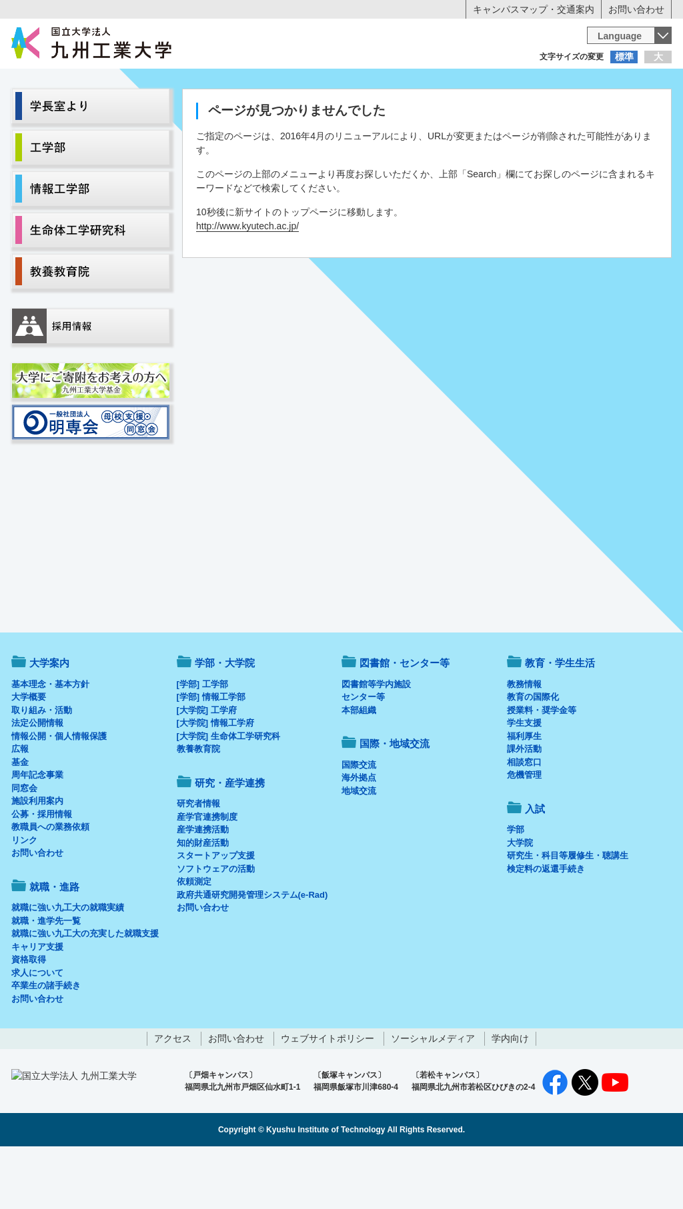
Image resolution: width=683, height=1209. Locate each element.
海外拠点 (359, 833)
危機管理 (524, 830)
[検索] (459, 43)
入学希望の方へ (77, 83)
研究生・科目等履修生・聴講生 (567, 911)
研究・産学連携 (465, 110)
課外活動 (524, 804)
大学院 (520, 898)
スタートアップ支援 (216, 911)
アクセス (172, 1093)
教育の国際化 (533, 752)
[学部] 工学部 (202, 739)
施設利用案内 (37, 856)
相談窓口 (524, 817)
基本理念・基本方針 (50, 739)
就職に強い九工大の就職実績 (67, 963)
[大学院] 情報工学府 (215, 778)
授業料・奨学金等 (541, 765)
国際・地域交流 (547, 110)
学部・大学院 (225, 718)
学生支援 (524, 778)
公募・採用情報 (41, 869)
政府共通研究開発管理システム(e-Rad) (252, 950)
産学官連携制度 (207, 872)
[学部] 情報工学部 (211, 752)
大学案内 (52, 110)
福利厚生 (524, 791)
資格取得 (28, 1015)
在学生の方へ (209, 83)
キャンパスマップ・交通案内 (533, 9)
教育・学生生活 (300, 110)
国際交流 (359, 820)
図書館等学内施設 (376, 739)
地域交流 (359, 846)
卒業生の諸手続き (46, 1041)
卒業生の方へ (341, 83)
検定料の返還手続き (546, 924)
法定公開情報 (37, 778)
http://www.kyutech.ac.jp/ (247, 281)
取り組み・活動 (41, 765)
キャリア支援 (37, 1002)
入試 (630, 110)
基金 (20, 817)
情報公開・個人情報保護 (59, 791)
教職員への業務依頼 (50, 882)
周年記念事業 (37, 830)
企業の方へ (473, 83)
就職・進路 (383, 110)
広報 (20, 804)
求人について (37, 1028)
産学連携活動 (203, 885)
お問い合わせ (636, 9)
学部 (515, 885)
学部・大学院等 (135, 110)
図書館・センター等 (405, 718)
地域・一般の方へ (605, 83)
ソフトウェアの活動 (216, 924)
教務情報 (524, 739)
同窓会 (24, 843)
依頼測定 (194, 937)
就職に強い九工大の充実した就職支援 (85, 989)
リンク (24, 895)
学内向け (510, 1093)
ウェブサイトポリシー (327, 1093)
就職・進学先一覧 (46, 976)
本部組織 (359, 765)
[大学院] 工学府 (207, 765)
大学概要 (28, 752)
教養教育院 (198, 804)
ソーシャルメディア (433, 1093)
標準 (624, 56)
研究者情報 (198, 859)
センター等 (363, 752)
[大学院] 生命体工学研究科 (228, 791)
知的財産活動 (203, 898)
